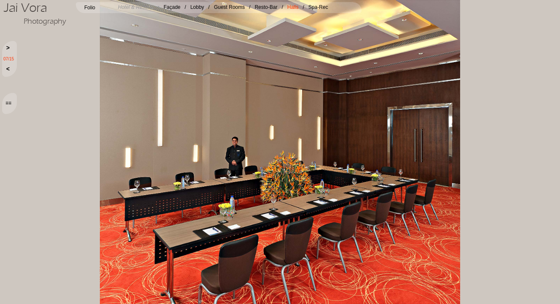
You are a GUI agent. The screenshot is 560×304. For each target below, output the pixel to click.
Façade (171, 7)
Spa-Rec (318, 7)
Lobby (197, 7)
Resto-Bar (266, 7)
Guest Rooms (229, 7)
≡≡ (8, 103)
